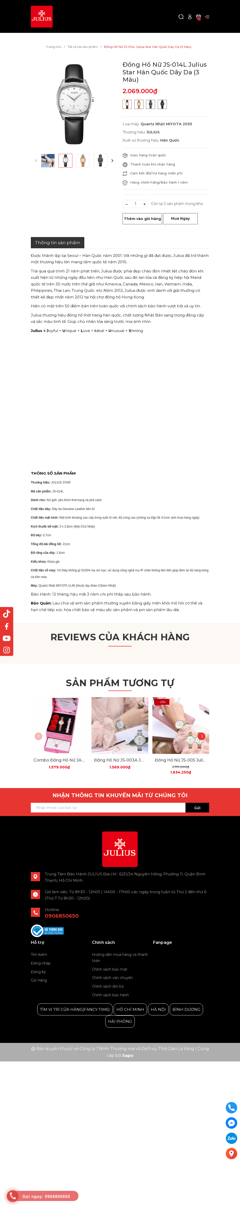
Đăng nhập (41, 963)
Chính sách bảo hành (110, 995)
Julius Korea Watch (171, 955)
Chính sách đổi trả (108, 986)
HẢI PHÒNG (120, 1021)
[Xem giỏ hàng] (198, 16)
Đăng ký (38, 972)
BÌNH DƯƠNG (186, 1009)
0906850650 (62, 916)
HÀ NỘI (158, 1009)
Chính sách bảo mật (109, 969)
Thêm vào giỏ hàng (142, 218)
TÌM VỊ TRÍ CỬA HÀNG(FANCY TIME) (75, 1009)
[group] (74, 104)
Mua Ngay (180, 218)
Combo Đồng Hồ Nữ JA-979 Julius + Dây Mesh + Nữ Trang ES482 (59, 760)
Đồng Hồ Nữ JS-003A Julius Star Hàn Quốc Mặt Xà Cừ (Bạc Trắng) (120, 760)
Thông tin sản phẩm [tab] (57, 242)
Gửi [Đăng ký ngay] (197, 808)
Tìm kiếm (39, 954)
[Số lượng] (136, 204)
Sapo (127, 1055)
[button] (112, 161)
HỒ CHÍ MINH (130, 1009)
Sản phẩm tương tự (120, 682)
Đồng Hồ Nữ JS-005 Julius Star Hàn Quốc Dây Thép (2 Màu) (181, 760)
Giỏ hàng (39, 980)
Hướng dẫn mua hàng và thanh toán (120, 957)
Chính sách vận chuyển (112, 977)
